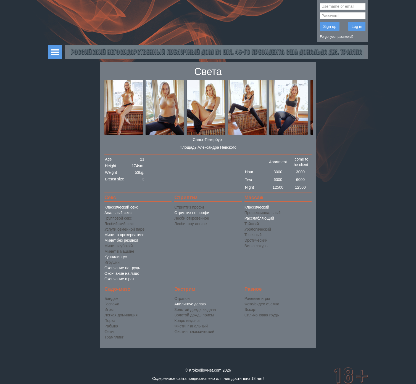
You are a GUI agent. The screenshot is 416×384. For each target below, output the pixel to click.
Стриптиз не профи (191, 212)
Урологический (257, 229)
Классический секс (121, 207)
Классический (256, 207)
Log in (357, 26)
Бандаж (111, 298)
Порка (109, 320)
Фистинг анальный (191, 326)
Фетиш (110, 331)
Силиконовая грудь (261, 315)
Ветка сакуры (256, 246)
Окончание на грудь (122, 268)
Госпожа (111, 304)
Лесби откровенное (191, 218)
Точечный (253, 235)
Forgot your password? (337, 37)
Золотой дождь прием (194, 315)
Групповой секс (118, 218)
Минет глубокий (118, 246)
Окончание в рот (119, 279)
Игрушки (112, 262)
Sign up (329, 26)
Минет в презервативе (124, 235)
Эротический (255, 240)
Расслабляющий (259, 218)
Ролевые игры (257, 298)
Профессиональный (262, 212)
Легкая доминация (121, 315)
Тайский (251, 224)
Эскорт (250, 309)
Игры (109, 309)
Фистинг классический (194, 331)
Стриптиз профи (189, 207)
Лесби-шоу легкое (190, 224)
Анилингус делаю (190, 304)
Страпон (181, 298)
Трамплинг (113, 337)
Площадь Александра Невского (208, 147)
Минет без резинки (121, 240)
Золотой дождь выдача (195, 309)
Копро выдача (186, 320)
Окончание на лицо (121, 273)
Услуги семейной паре (124, 229)
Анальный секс (117, 212)
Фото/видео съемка (261, 304)
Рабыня (111, 326)
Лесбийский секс (119, 224)
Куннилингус (115, 257)
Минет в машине (119, 251)
